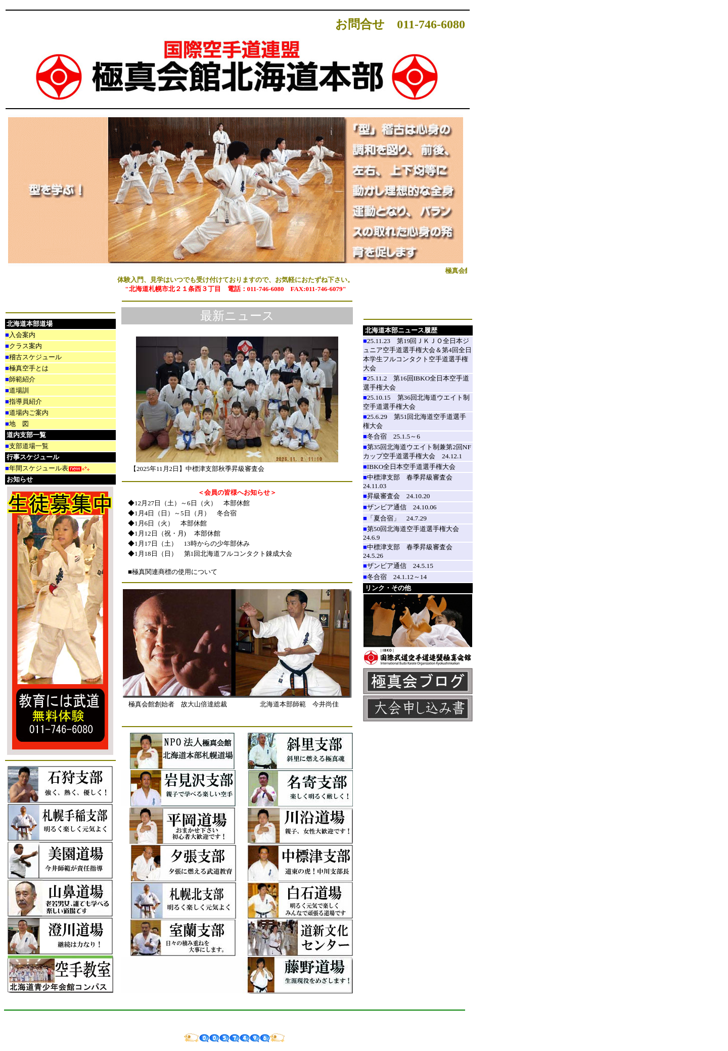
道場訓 (19, 390)
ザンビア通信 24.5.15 (400, 565)
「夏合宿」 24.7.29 (397, 518)
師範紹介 (22, 379)
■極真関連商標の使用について (169, 572)
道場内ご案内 (29, 412)
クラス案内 (25, 346)
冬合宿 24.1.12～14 (397, 577)
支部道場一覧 (29, 446)
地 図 (19, 423)
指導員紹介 (25, 401)
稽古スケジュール (35, 357)
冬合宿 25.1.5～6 (393, 436)
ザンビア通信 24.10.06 (402, 507)
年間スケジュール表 (38, 468)
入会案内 (22, 335)
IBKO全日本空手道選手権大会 (415, 466)
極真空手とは (29, 368)
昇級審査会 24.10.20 (398, 496)
